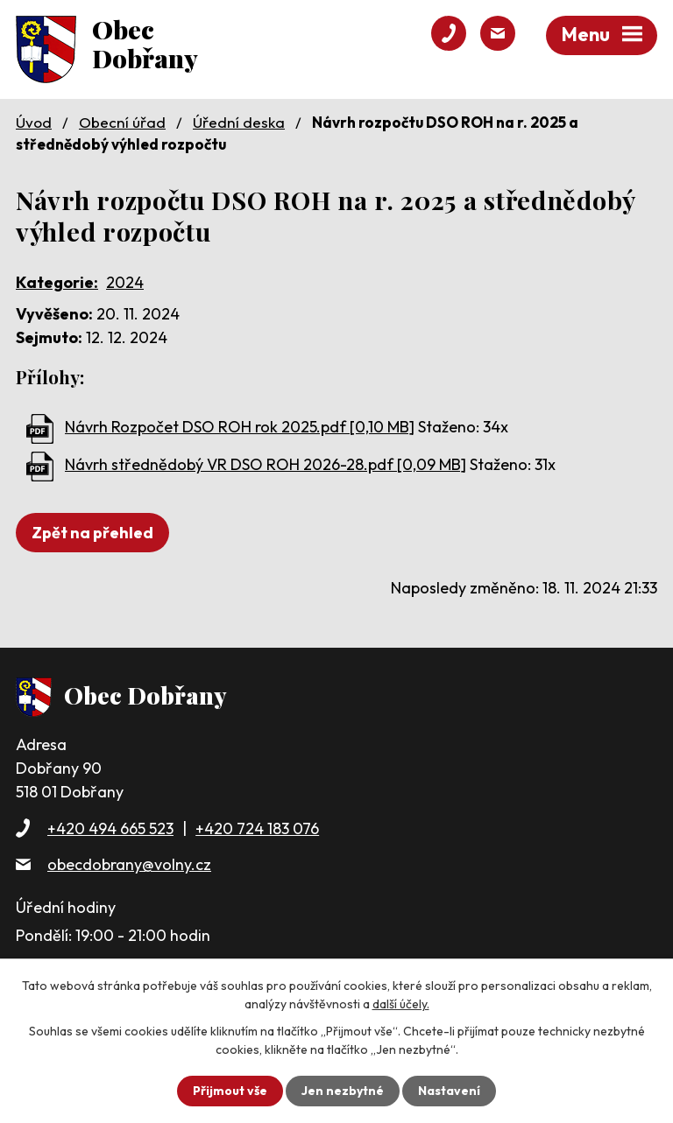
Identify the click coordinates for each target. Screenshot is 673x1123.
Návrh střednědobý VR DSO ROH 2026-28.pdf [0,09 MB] (265, 464)
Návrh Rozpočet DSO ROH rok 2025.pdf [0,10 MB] (239, 427)
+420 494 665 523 (110, 828)
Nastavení (449, 1090)
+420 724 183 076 (257, 828)
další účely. (400, 1004)
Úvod (34, 122)
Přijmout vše (230, 1090)
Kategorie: (57, 282)
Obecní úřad (122, 122)
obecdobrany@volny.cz (129, 864)
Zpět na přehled (92, 533)
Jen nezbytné (342, 1090)
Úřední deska (239, 122)
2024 (125, 282)
